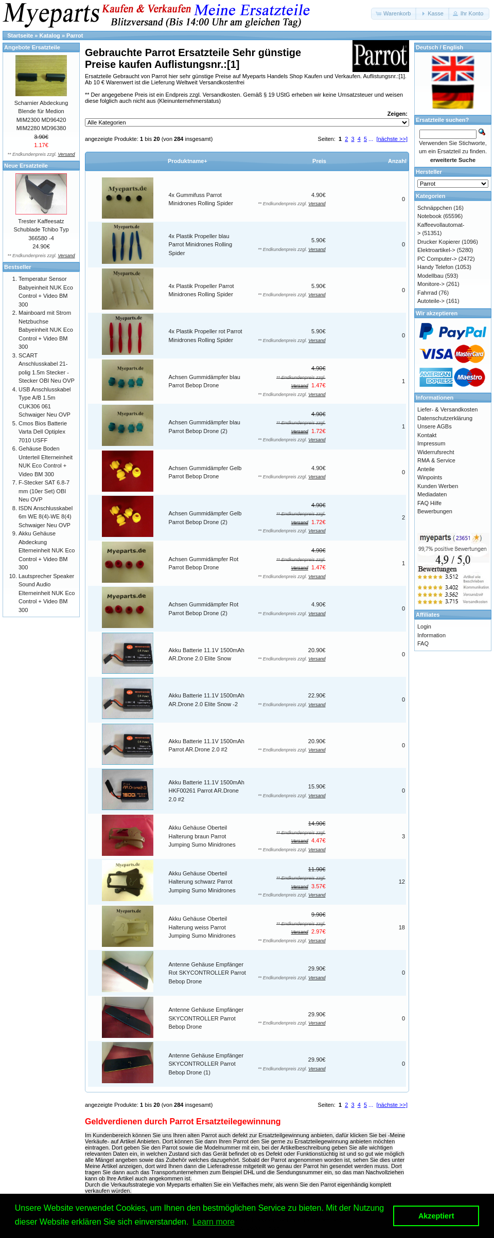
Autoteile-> (431, 301)
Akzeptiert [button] (436, 1216)
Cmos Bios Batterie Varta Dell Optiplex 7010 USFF (43, 431)
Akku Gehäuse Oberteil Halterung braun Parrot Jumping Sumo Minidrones (202, 836)
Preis (319, 161)
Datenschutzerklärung (444, 418)
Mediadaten (432, 494)
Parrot (74, 35)
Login (424, 626)
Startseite (20, 35)
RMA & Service (436, 460)
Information (431, 635)
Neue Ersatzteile (26, 166)
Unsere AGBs (434, 426)
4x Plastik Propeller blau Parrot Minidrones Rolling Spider (201, 244)
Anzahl (397, 161)
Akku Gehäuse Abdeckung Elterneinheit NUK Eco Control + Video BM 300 (47, 550)
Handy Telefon (435, 267)
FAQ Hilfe (429, 503)
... (370, 139)
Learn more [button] (213, 1221)
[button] (394, 14)
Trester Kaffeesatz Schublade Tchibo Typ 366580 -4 (40, 229)
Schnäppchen (434, 208)
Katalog (50, 35)
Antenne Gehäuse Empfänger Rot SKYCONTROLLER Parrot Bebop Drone (207, 972)
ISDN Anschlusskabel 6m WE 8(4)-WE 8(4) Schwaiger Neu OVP (46, 516)
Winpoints (429, 477)
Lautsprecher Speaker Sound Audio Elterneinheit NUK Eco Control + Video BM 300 (47, 593)
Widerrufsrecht (435, 452)
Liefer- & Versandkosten (447, 409)
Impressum (431, 443)
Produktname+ (187, 161)
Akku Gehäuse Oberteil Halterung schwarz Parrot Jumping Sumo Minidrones (202, 881)
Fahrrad (427, 293)
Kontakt (426, 435)
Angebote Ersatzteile (32, 47)
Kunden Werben (437, 486)
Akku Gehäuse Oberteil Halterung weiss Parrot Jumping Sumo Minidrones (202, 927)
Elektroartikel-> (436, 250)
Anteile (426, 469)
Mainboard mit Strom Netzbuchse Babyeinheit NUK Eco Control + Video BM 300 (46, 330)
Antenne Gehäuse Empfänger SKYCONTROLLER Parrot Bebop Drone (206, 1018)
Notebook (429, 216)
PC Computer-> (437, 259)
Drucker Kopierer (438, 242)
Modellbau (430, 276)
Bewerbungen (434, 511)
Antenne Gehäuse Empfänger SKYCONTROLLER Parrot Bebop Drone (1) (206, 1063)
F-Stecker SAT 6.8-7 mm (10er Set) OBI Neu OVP (44, 491)
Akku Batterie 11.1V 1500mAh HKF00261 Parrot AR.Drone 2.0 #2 (206, 790)
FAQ (423, 643)
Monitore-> (431, 284)
